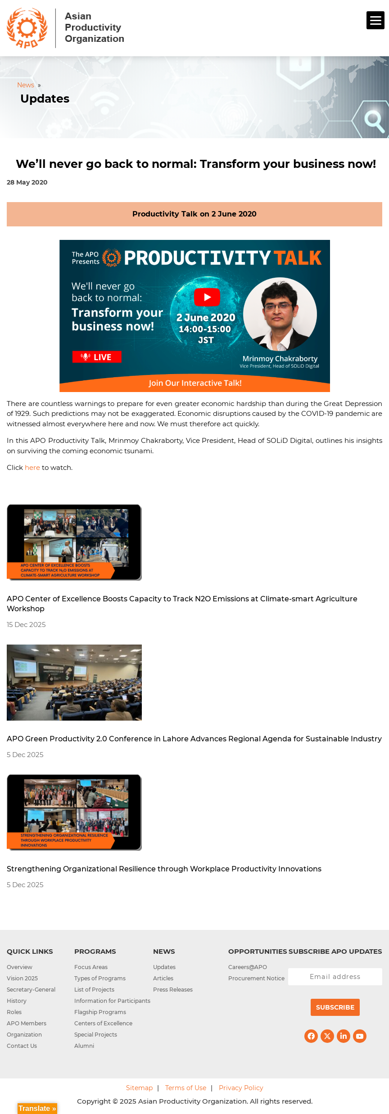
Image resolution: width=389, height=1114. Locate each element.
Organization (24, 1034)
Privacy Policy (241, 1088)
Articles (163, 978)
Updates (164, 967)
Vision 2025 (22, 978)
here (32, 467)
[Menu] (375, 20)
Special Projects (95, 1034)
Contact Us (22, 1045)
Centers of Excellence (103, 1023)
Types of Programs (100, 978)
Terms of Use (185, 1088)
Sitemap (139, 1088)
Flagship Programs (100, 1012)
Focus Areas (91, 967)
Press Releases (173, 989)
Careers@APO (247, 967)
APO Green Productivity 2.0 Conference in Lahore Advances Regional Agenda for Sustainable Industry (194, 739)
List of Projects (94, 989)
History (17, 1000)
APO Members (26, 1023)
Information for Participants (112, 1000)
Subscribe (335, 1007)
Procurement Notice (256, 978)
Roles (14, 1012)
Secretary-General (31, 989)
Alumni (84, 1045)
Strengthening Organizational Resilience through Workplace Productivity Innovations (164, 869)
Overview (19, 967)
